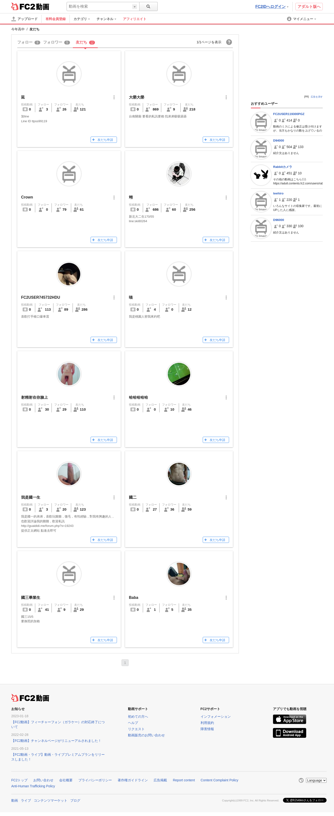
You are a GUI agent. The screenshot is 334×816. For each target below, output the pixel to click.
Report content (184, 780)
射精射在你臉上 (34, 397)
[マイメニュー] (302, 19)
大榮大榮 (136, 97)
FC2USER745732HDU (40, 297)
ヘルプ (133, 723)
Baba (133, 597)
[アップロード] (24, 19)
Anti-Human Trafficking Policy (33, 786)
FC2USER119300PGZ (289, 114)
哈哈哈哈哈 (138, 397)
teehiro (278, 193)
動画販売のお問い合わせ (146, 735)
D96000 (278, 220)
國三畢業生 (30, 597)
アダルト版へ (309, 7)
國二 (133, 497)
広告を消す (317, 96)
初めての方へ (138, 716)
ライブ (26, 800)
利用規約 (207, 723)
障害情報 (207, 729)
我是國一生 (30, 497)
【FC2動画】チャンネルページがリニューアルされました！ (56, 741)
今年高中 (18, 29)
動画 (14, 800)
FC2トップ (19, 780)
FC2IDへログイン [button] (271, 7)
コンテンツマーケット (50, 800)
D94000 (278, 140)
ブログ (75, 800)
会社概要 (66, 780)
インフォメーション (216, 716)
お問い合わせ (43, 780)
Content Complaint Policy (219, 780)
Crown (27, 197)
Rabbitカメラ (282, 167)
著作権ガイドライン (133, 780)
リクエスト (136, 729)
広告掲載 (160, 780)
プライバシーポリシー (95, 780)
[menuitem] (84, 19)
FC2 (23, 6)
